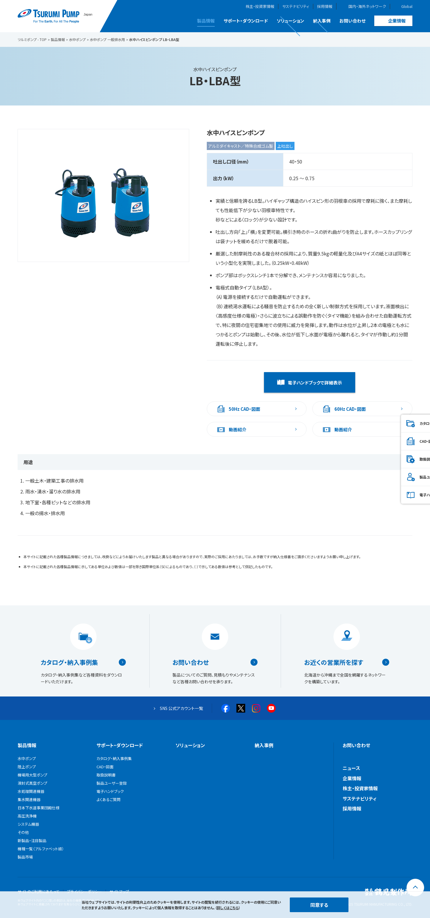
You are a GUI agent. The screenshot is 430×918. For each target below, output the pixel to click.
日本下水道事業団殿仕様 (39, 807)
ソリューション (290, 21)
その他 (23, 832)
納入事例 (322, 21)
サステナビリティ (295, 6)
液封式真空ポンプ (32, 783)
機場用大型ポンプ (32, 775)
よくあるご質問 (109, 799)
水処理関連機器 (31, 791)
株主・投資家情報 (260, 6)
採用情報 (324, 6)
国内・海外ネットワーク (367, 6)
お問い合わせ (352, 21)
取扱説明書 (400, 459)
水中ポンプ (27, 758)
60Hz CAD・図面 (350, 409)
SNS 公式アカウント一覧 (181, 708)
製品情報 (206, 21)
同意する (319, 904)
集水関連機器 (29, 799)
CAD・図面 (399, 441)
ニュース (351, 767)
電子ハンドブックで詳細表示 (315, 382)
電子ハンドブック (404, 494)
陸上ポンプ (27, 766)
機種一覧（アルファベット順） (41, 848)
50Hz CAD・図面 (244, 409)
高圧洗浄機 (27, 816)
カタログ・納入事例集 (69, 662)
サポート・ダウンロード (246, 21)
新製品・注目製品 (32, 840)
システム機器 (28, 824)
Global (406, 6)
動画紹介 (237, 429)
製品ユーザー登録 (405, 476)
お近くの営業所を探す (333, 662)
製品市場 (25, 857)
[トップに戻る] (415, 887)
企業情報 (397, 21)
